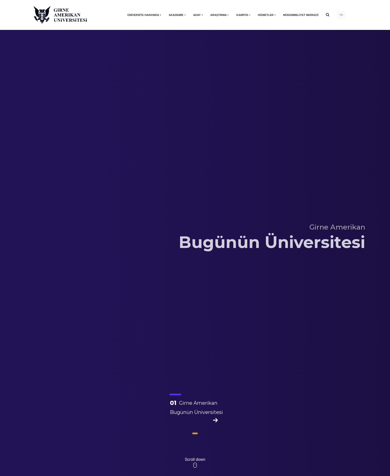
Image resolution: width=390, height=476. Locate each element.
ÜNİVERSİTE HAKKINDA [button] (143, 14)
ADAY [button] (197, 14)
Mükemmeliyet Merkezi (301, 14)
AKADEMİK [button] (176, 14)
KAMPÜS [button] (242, 14)
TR (341, 14)
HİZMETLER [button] (266, 14)
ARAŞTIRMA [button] (218, 14)
